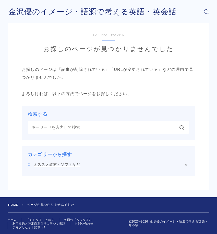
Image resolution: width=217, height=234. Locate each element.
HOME (13, 204)
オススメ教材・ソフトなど (110, 164)
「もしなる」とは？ (41, 219)
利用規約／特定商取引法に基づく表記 (39, 223)
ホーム (12, 219)
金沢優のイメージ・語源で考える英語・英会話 (92, 12)
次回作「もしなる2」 (79, 219)
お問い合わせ (84, 223)
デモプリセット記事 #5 (29, 227)
